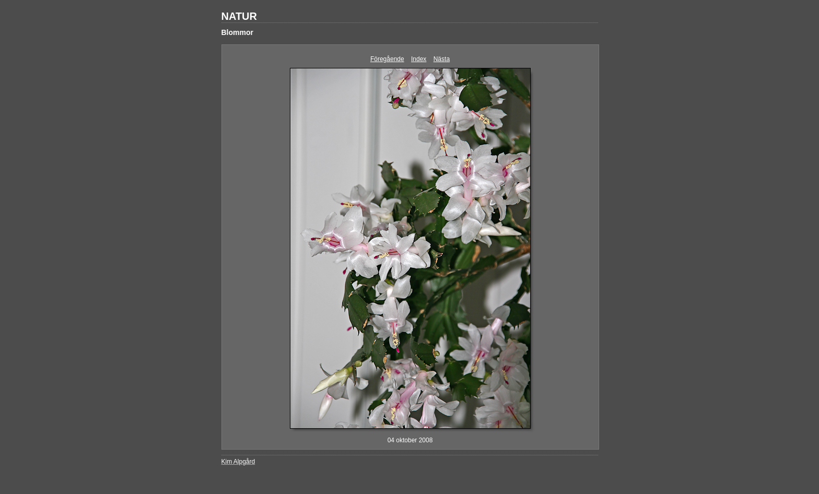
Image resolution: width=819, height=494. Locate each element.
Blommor (237, 32)
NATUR (239, 16)
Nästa (442, 59)
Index (418, 59)
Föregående (387, 59)
